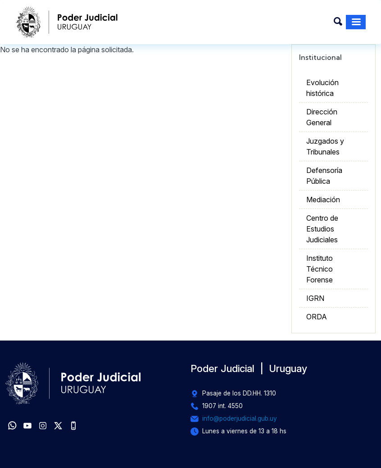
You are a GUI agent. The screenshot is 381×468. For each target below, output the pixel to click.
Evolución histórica (322, 88)
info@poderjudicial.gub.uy (239, 418)
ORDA (316, 316)
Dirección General (321, 117)
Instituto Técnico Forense (319, 269)
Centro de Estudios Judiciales (322, 229)
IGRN (315, 298)
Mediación (323, 199)
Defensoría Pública (324, 176)
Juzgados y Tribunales (325, 146)
